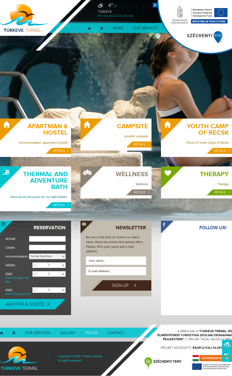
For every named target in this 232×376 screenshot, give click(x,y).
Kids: (18, 278)
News (118, 28)
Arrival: (10, 239)
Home (89, 28)
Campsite (132, 126)
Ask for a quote (27, 304)
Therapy (214, 174)
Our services (145, 28)
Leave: (10, 247)
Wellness (132, 174)
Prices (91, 333)
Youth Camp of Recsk (208, 130)
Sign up (124, 285)
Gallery (68, 333)
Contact (115, 333)
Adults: (10, 265)
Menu (102, 28)
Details (61, 150)
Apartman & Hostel (48, 130)
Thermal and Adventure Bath (45, 180)
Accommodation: (16, 256)
